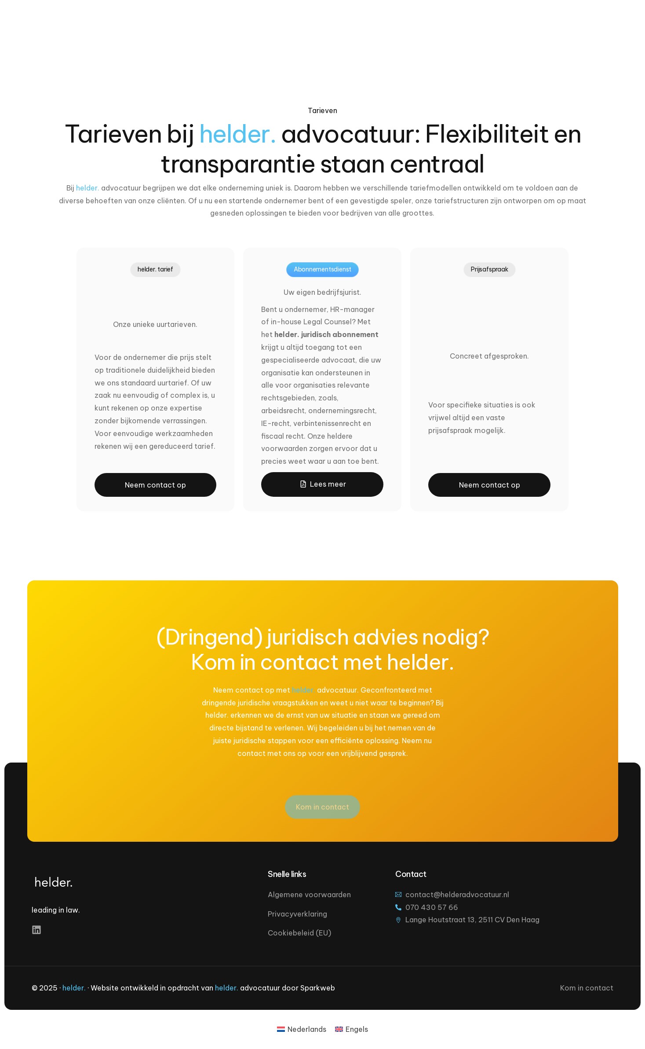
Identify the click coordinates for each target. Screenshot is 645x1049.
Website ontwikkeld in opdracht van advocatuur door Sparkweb (213, 987)
